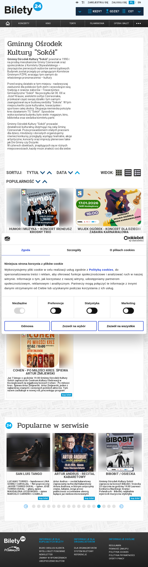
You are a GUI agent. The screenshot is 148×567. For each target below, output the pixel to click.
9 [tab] (74, 506)
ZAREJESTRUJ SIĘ (98, 2)
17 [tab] (114, 506)
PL (131, 2)
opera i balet (121, 23)
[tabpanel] (28, 467)
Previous (26, 506)
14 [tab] (99, 506)
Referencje (80, 554)
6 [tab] (59, 506)
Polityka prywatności (122, 555)
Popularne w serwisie (52, 425)
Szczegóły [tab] (74, 249)
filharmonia (97, 23)
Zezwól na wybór (74, 326)
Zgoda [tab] (25, 249)
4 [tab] (49, 506)
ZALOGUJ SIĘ (119, 2)
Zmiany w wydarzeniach (53, 558)
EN (139, 2)
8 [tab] (69, 506)
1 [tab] (34, 506)
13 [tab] (94, 506)
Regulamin (115, 545)
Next (121, 506)
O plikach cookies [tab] (122, 249)
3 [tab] (44, 506)
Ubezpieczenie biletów (52, 561)
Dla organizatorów (85, 548)
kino (48, 23)
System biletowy (83, 551)
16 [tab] (109, 506)
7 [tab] (64, 506)
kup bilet (66, 395)
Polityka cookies (119, 552)
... (138, 23)
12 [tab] (89, 506)
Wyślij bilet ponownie (52, 551)
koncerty (23, 23)
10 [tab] (79, 506)
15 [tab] (104, 506)
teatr (72, 23)
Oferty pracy (116, 558)
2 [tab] (39, 506)
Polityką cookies (101, 269)
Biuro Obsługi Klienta (51, 548)
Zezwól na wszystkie (121, 326)
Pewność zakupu (119, 549)
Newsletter (46, 554)
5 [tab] (54, 506)
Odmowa (27, 326)
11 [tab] (84, 506)
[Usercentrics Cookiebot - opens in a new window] (127, 239)
